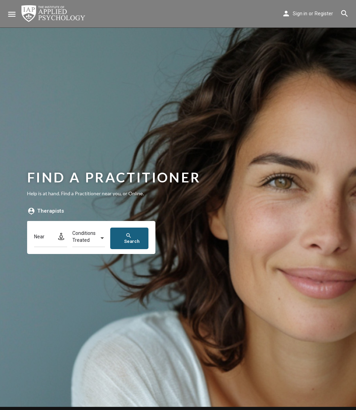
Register (324, 13)
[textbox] (88, 238)
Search (131, 238)
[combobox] (88, 238)
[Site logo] (54, 14)
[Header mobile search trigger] (344, 13)
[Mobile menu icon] (12, 14)
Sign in (300, 13)
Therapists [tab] (45, 211)
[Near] (50, 238)
